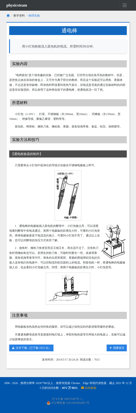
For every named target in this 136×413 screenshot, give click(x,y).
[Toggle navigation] (125, 5)
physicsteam (16, 5)
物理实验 (34, 15)
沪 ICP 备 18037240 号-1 (66, 398)
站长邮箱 (88, 387)
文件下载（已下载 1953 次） (31, 347)
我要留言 (116, 347)
